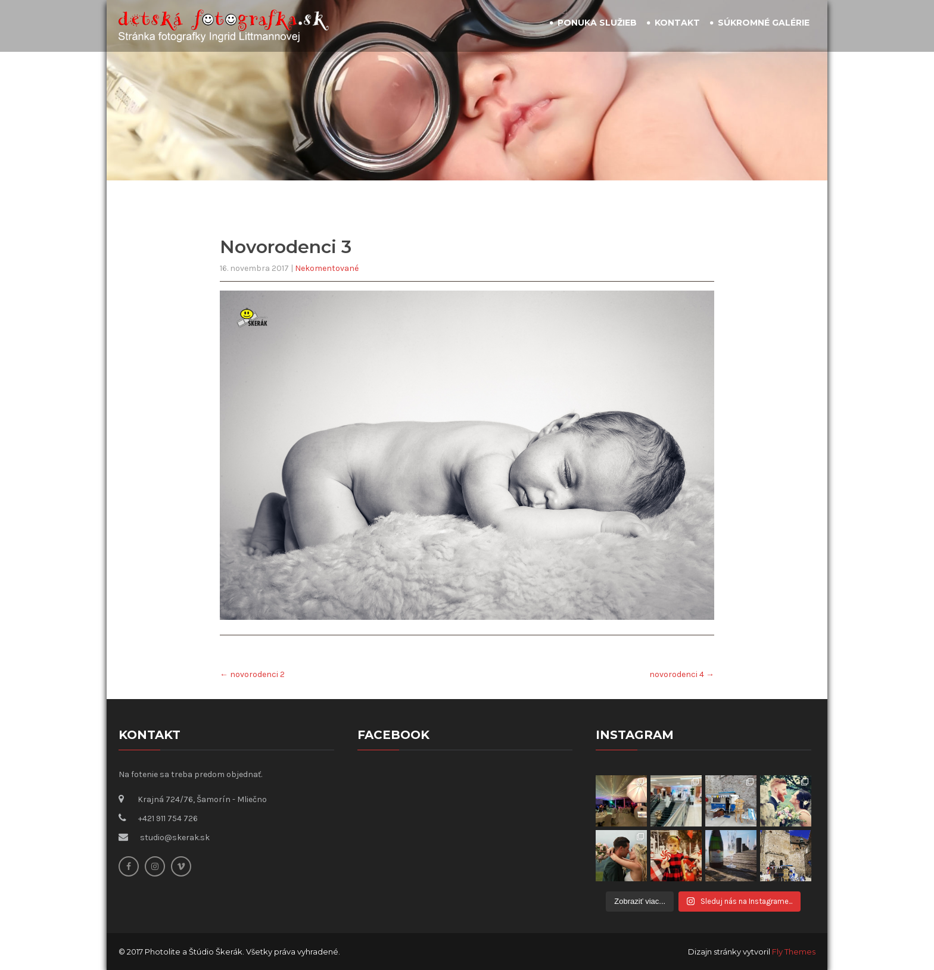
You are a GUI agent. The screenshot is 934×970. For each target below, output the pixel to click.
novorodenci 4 (681, 674)
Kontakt (677, 22)
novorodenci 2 (252, 674)
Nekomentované (327, 268)
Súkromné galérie (764, 22)
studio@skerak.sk (175, 837)
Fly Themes (793, 951)
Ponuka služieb (597, 22)
